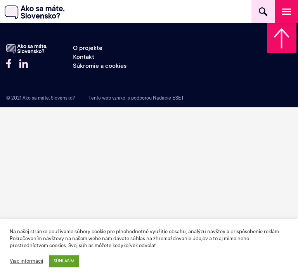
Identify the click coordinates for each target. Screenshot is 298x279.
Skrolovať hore (281, 38)
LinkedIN (23, 63)
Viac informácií (26, 261)
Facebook (8, 63)
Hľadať (263, 11)
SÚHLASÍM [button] (64, 261)
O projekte (87, 48)
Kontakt (83, 57)
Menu (286, 11)
